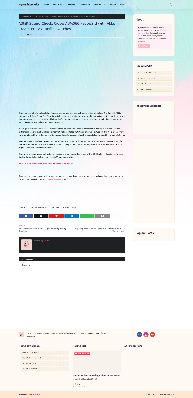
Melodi (23, 35)
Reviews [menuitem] (71, 4)
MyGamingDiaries (29, 4)
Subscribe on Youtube (147, 73)
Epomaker (29, 16)
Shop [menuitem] (111, 4)
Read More (144, 46)
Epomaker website (53, 179)
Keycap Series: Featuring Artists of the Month (96, 375)
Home (23, 16)
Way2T (37, 394)
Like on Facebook (144, 89)
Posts (78, 384)
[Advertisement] (154, 181)
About (155, 394)
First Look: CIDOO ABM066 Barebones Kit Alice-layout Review (46, 163)
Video (74, 207)
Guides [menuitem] (122, 4)
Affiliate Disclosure (167, 394)
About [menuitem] (46, 4)
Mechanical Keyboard (38, 207)
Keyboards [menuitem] (57, 4)
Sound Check (54, 207)
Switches (65, 207)
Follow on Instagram (146, 78)
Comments (80, 387)
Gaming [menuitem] (84, 4)
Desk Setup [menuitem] (98, 4)
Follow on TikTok (145, 84)
